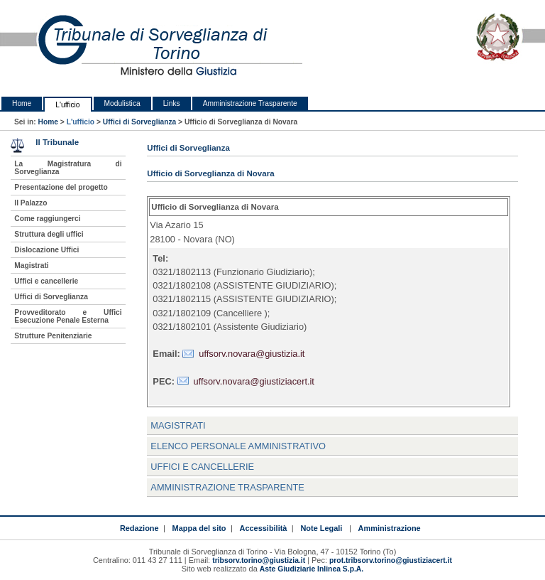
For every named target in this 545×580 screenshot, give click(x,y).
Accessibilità (263, 528)
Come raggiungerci (47, 218)
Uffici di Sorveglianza (140, 122)
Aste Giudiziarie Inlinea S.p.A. (311, 569)
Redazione (139, 528)
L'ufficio (67, 105)
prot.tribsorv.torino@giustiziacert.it (390, 560)
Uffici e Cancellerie (202, 466)
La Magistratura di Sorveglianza (67, 168)
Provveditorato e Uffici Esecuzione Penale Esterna (67, 316)
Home (21, 103)
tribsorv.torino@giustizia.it (258, 560)
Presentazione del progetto (60, 187)
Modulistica (122, 103)
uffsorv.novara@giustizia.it (251, 353)
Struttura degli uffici (48, 234)
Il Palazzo (30, 203)
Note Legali (321, 528)
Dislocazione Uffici (46, 250)
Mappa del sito (199, 528)
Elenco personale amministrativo (238, 446)
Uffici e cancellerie (46, 281)
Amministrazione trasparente (227, 487)
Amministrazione (389, 528)
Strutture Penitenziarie (53, 336)
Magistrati (177, 425)
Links (171, 103)
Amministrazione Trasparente (250, 103)
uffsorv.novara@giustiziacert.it (254, 381)
